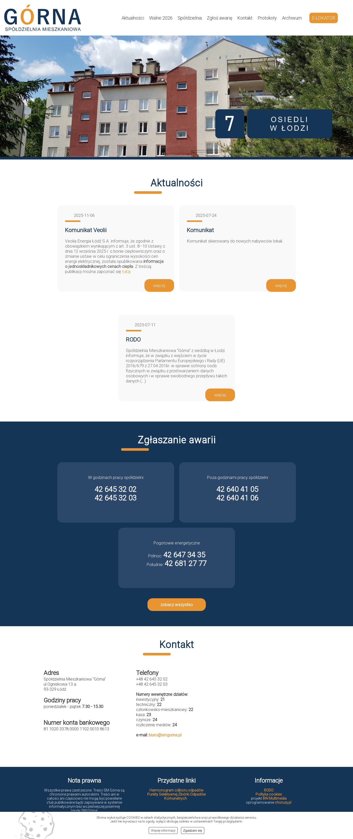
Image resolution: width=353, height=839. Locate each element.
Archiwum (292, 18)
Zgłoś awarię (219, 18)
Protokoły (267, 18)
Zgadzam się (192, 830)
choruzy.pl (283, 802)
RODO (269, 790)
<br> (269, 710)
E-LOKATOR (323, 18)
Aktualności (133, 18)
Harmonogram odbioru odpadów (176, 790)
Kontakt (245, 18)
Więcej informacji (163, 830)
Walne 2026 (161, 18)
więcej (159, 285)
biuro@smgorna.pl (165, 735)
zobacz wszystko (176, 604)
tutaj (126, 271)
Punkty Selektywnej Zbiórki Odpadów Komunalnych (176, 796)
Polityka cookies (269, 794)
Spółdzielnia (190, 18)
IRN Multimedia (275, 798)
